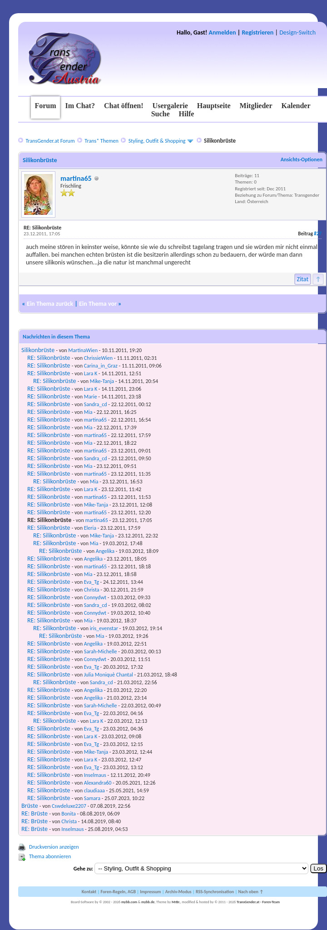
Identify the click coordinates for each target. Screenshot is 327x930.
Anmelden (222, 32)
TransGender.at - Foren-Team (258, 902)
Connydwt (95, 597)
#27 (318, 234)
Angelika (105, 551)
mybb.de (147, 902)
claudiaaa (94, 790)
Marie (90, 396)
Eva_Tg (91, 582)
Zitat (303, 279)
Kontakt (89, 892)
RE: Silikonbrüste (48, 358)
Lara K (90, 373)
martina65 (76, 178)
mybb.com (129, 902)
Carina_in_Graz (101, 366)
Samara (92, 798)
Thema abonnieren (50, 856)
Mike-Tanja (102, 381)
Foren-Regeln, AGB (118, 892)
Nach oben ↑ (250, 892)
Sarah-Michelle (100, 651)
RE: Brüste (34, 813)
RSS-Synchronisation (215, 892)
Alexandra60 (98, 783)
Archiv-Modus (178, 892)
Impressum (150, 892)
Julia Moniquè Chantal (108, 674)
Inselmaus (95, 775)
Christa (91, 590)
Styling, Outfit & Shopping (157, 141)
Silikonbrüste (37, 350)
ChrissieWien (98, 358)
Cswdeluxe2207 (69, 806)
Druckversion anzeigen (54, 847)
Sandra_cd (95, 404)
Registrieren (257, 32)
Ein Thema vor (98, 304)
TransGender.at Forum (49, 141)
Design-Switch (297, 32)
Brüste (29, 806)
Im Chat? (80, 105)
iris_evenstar (104, 628)
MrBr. (176, 902)
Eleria (90, 528)
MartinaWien (83, 350)
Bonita (68, 814)
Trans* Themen (101, 141)
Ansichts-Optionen (301, 159)
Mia (88, 412)
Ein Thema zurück (50, 304)
